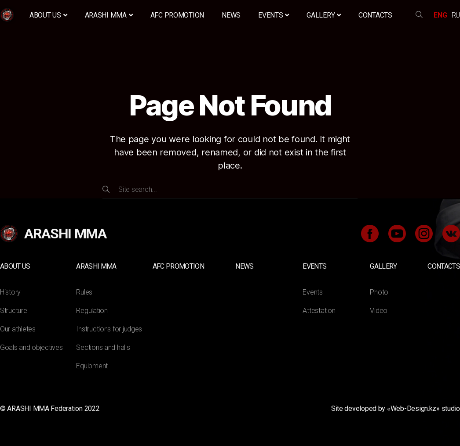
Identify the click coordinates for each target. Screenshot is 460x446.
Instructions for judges (109, 329)
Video (378, 310)
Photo (379, 292)
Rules (84, 292)
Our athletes (18, 329)
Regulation (91, 310)
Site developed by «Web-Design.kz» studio (395, 408)
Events (273, 15)
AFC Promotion (177, 15)
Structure (13, 310)
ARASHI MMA (109, 15)
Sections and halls (103, 347)
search (419, 15)
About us (48, 15)
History (10, 292)
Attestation (319, 310)
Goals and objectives (31, 347)
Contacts (375, 15)
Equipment (92, 366)
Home (8, 15)
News (231, 15)
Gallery (324, 15)
